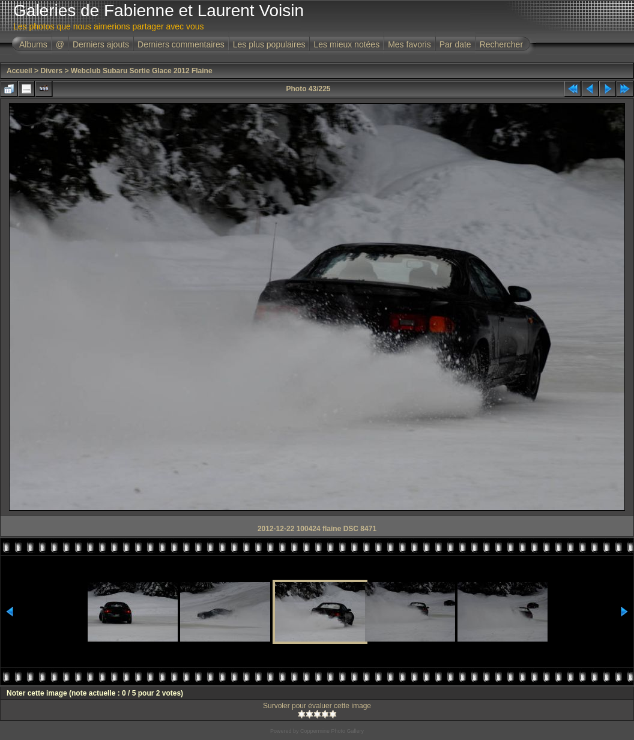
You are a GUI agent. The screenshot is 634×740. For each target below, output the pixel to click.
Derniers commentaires (181, 44)
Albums (33, 44)
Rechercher (501, 44)
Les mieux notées (346, 44)
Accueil (19, 71)
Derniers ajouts (101, 44)
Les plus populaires (269, 44)
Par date (455, 44)
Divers (51, 71)
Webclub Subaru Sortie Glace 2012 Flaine (142, 71)
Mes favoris (409, 44)
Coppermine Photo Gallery (332, 731)
